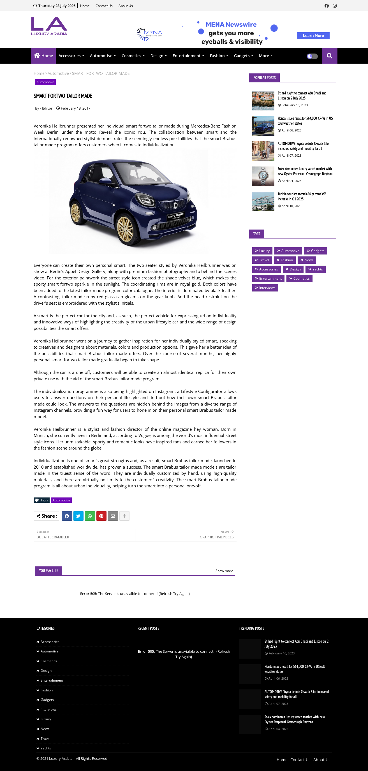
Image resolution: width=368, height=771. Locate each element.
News (309, 260)
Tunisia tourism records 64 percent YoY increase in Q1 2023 (302, 197)
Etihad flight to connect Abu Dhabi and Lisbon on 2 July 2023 (302, 96)
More (264, 55)
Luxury (264, 250)
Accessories (70, 55)
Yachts (318, 269)
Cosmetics (131, 55)
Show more (224, 570)
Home (85, 5)
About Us (126, 5)
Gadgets (242, 55)
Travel (264, 260)
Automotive (101, 55)
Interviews (267, 287)
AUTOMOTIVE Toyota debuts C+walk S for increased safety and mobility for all (304, 146)
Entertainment (187, 55)
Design (157, 55)
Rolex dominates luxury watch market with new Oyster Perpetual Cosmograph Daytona (305, 171)
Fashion (217, 55)
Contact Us (105, 5)
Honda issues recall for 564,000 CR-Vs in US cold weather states (305, 121)
